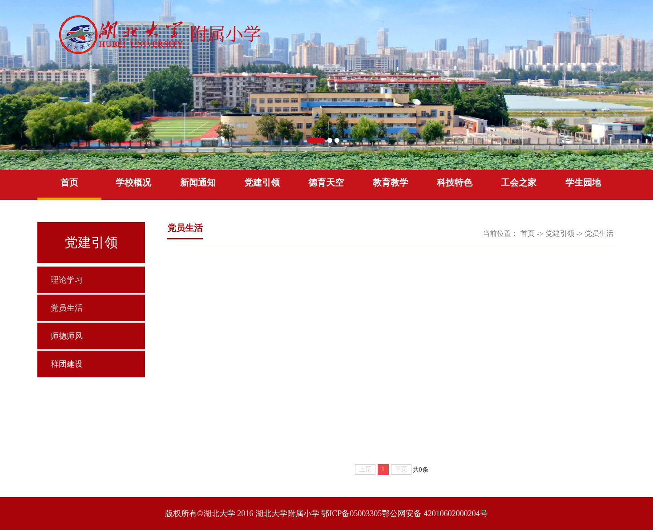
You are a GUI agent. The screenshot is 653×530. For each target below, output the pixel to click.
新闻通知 (198, 182)
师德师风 (67, 336)
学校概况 (133, 182)
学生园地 (583, 182)
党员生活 (67, 307)
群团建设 (67, 364)
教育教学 (390, 182)
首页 (69, 182)
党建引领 (262, 182)
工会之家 (518, 182)
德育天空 (326, 182)
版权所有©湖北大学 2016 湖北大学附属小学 (242, 513)
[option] (326, 85)
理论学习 (67, 279)
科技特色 (454, 182)
